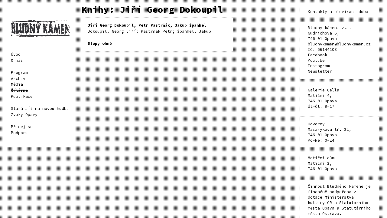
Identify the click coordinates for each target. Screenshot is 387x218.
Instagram (319, 65)
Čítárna (19, 90)
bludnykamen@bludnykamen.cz (339, 44)
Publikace (22, 96)
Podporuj (20, 132)
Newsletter (320, 71)
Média (17, 84)
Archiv (18, 78)
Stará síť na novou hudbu (40, 108)
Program (19, 72)
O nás (17, 60)
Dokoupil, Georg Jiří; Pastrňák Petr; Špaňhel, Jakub (149, 28)
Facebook (317, 55)
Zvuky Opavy (24, 114)
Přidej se (22, 126)
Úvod (16, 54)
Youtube (316, 60)
